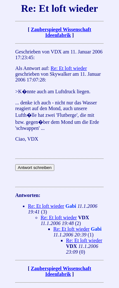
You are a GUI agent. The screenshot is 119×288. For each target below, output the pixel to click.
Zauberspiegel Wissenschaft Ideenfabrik (61, 32)
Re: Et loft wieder (69, 68)
